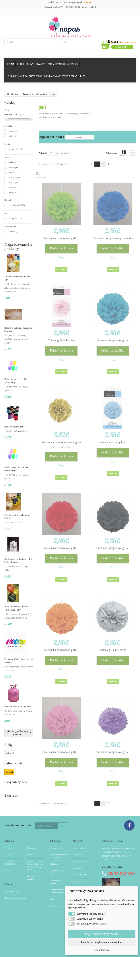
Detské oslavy (25, 64)
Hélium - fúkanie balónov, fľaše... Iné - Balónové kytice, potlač (41, 76)
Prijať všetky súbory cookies (101, 933)
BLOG (7, 854)
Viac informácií (102, 950)
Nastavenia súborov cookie (15, 898)
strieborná (14, 187)
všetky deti (15, 218)
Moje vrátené (78, 854)
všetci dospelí (17, 205)
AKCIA (10, 752)
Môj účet (77, 841)
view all (9, 772)
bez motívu (16, 149)
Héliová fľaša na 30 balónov (17, 706)
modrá (13, 172)
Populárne (8, 848)
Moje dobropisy (79, 861)
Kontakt (88, 2)
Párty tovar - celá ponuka (63, 64)
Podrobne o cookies (12, 891)
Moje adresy (78, 868)
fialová (13, 167)
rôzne (13, 136)
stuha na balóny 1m (13, 426)
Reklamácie (54, 864)
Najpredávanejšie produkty (18, 246)
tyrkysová (14, 192)
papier (13, 131)
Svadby (40, 64)
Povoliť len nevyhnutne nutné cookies (101, 942)
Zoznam (132, 153)
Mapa (52, 899)
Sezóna (10, 64)
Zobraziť (43, 153)
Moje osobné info (80, 875)
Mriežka (123, 153)
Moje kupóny (78, 881)
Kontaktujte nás (56, 848)
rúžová (13, 182)
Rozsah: (8, 114)
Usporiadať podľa (51, 137)
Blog (82, 76)
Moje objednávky (80, 848)
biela (12, 162)
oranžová (14, 177)
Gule (13, 231)
